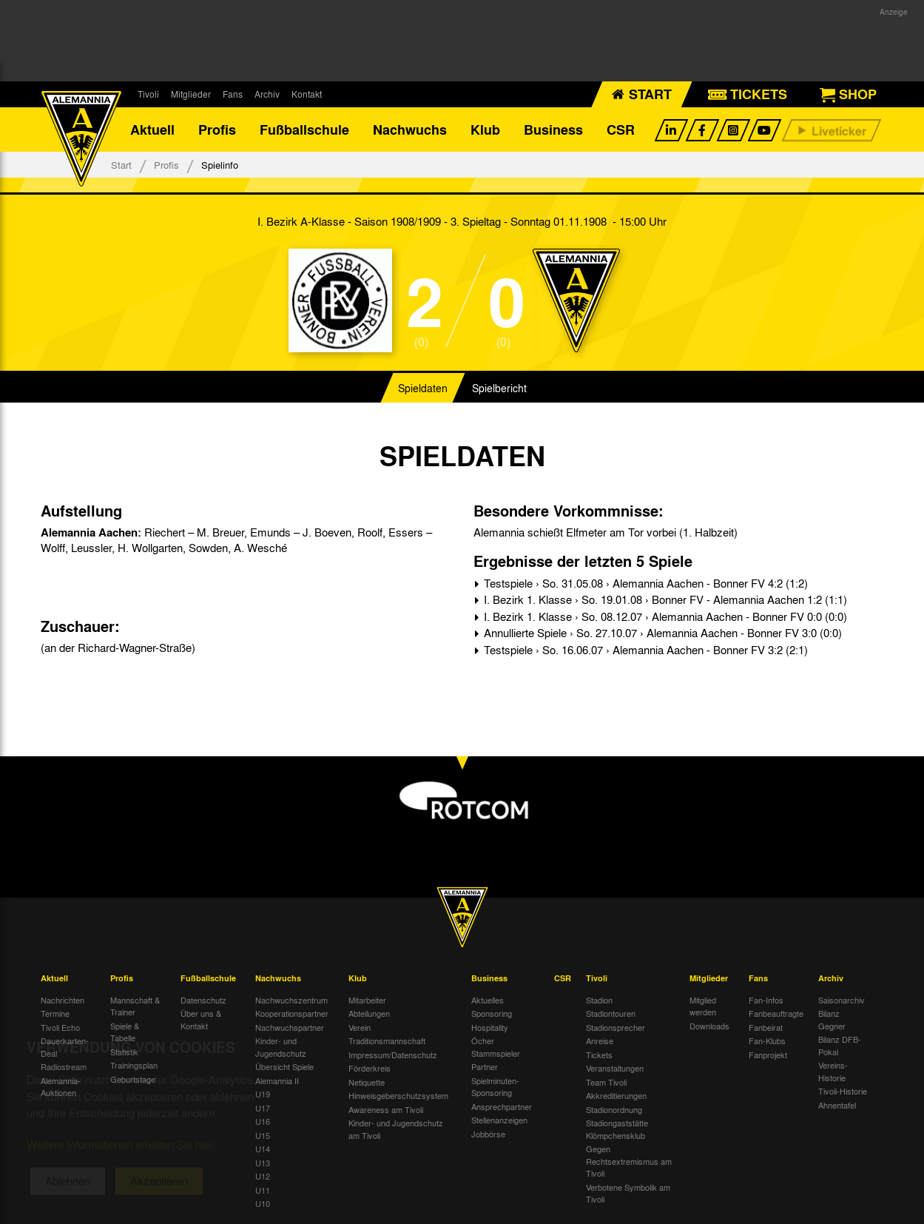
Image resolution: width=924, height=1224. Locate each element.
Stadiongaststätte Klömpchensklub (617, 1129)
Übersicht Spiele (284, 1066)
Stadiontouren (610, 1013)
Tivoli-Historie (842, 1091)
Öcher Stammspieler (495, 1047)
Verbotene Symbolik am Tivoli (628, 1193)
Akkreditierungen (616, 1095)
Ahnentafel (837, 1105)
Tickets (599, 1054)
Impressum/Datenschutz (392, 1054)
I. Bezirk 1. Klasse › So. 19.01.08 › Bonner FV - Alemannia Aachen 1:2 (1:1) (664, 599)
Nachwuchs (410, 129)
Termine (55, 1013)
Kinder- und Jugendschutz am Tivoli (395, 1129)
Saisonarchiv (841, 1000)
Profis (217, 129)
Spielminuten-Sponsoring (495, 1087)
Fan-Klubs (767, 1040)
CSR (621, 129)
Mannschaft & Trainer (135, 1006)
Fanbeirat (766, 1027)
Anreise (599, 1040)
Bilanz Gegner (832, 1019)
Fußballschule (304, 129)
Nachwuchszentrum (291, 1000)
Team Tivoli (606, 1082)
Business (553, 129)
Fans (233, 94)
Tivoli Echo (60, 1027)
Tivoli (148, 94)
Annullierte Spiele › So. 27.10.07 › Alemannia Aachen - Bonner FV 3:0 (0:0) (661, 633)
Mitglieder (191, 94)
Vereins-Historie (833, 1071)
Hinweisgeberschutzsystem (398, 1095)
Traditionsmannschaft (386, 1040)
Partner (484, 1066)
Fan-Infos (766, 1000)
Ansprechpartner (501, 1106)
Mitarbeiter (367, 1000)
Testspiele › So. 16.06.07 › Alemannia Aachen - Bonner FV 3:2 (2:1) (644, 650)
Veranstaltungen (615, 1068)
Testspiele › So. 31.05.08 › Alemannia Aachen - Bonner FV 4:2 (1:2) (644, 583)
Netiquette (366, 1082)
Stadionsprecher (615, 1027)
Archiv (267, 94)
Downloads (709, 1026)
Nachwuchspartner (289, 1027)
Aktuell (152, 129)
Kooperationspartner (291, 1013)
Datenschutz (203, 1000)
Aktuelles (487, 1000)
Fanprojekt (768, 1054)
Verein (359, 1027)
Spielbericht (499, 387)
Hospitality (489, 1027)
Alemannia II (277, 1080)
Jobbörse (488, 1134)
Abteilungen (369, 1013)
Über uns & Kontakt (201, 1019)
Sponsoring (491, 1013)
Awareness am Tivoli (385, 1109)
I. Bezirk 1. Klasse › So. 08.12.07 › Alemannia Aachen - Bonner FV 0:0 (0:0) (664, 616)
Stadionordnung (614, 1109)
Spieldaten (423, 387)
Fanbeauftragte (776, 1013)
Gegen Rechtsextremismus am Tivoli (629, 1161)
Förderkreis (369, 1068)
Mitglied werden (702, 1006)
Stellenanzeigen (499, 1120)
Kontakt (306, 94)
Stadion (599, 1000)
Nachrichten (62, 1000)
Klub (485, 129)
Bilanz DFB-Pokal (839, 1045)
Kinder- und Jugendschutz (280, 1047)
